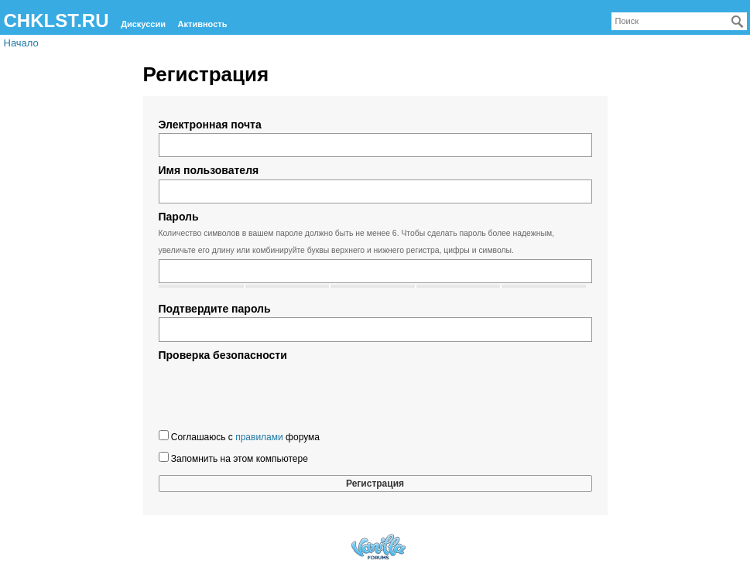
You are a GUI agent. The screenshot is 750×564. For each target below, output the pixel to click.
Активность (203, 24)
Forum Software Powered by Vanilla (378, 546)
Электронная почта (210, 124)
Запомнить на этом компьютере (233, 458)
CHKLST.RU (56, 20)
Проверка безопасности (223, 355)
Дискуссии (143, 24)
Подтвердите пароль (215, 309)
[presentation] (276, 394)
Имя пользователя (209, 170)
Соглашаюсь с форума (239, 436)
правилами (259, 437)
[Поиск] (737, 21)
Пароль (179, 216)
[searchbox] (679, 21)
